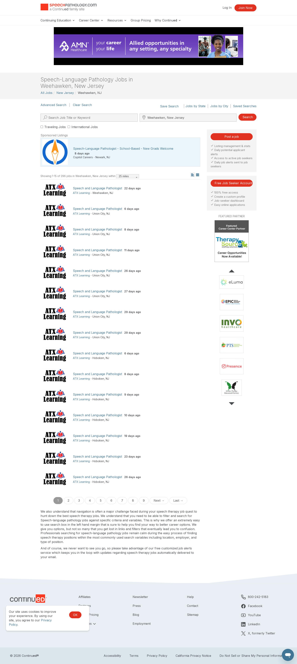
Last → (178, 500)
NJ (108, 157)
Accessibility (112, 656)
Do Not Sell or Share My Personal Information (253, 656)
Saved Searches (244, 106)
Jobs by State (195, 106)
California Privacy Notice (193, 656)
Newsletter (140, 597)
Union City (98, 213)
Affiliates (84, 597)
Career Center (91, 20)
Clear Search (82, 105)
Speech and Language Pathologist (97, 188)
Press (137, 606)
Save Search (169, 106)
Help (190, 597)
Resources (117, 20)
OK (75, 615)
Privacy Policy (157, 656)
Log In (227, 7)
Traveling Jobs (53, 127)
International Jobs (83, 127)
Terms (133, 656)
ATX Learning (81, 192)
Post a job (231, 136)
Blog (136, 615)
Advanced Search (53, 105)
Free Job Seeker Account (233, 183)
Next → (159, 500)
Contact (192, 606)
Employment (142, 623)
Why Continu (168, 20)
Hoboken (98, 358)
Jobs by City (219, 106)
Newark (100, 157)
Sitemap (193, 615)
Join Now (245, 8)
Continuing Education (58, 20)
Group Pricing (141, 20)
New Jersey (65, 93)
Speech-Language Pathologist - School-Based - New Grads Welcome (123, 148)
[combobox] (127, 176)
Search (247, 117)
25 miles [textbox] (124, 176)
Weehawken (100, 192)
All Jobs (46, 93)
